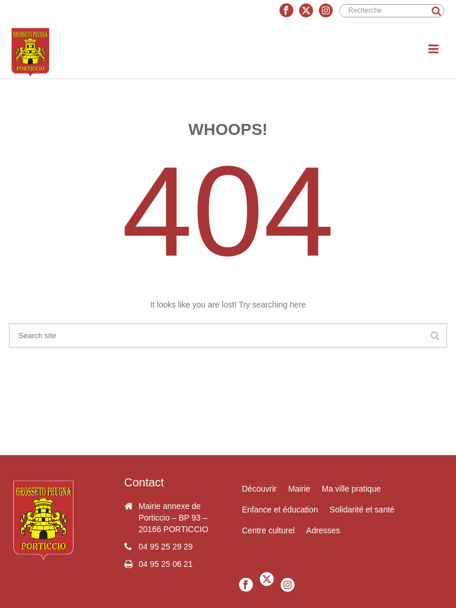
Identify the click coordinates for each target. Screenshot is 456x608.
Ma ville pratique (351, 488)
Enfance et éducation (280, 509)
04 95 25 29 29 (166, 546)
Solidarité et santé (362, 509)
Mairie (299, 488)
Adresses (323, 530)
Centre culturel (268, 530)
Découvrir (259, 488)
